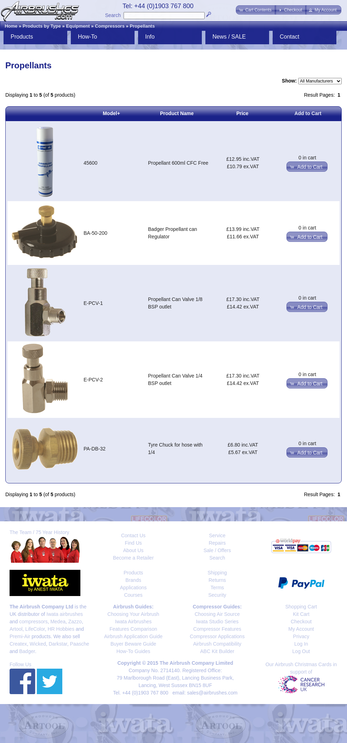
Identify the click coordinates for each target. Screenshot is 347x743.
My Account (301, 629)
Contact (289, 37)
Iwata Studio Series (217, 621)
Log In (301, 644)
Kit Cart (301, 614)
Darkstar (58, 644)
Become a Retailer (133, 558)
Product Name (177, 113)
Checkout (301, 621)
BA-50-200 (95, 233)
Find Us (133, 543)
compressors (33, 621)
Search (113, 15)
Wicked (38, 644)
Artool (16, 629)
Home (11, 26)
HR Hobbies (60, 629)
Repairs (217, 543)
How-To (87, 37)
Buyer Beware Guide (133, 644)
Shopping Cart (301, 606)
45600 (90, 163)
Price (242, 113)
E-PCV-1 (93, 303)
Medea (58, 621)
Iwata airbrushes (64, 614)
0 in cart (307, 157)
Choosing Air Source (217, 614)
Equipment (78, 26)
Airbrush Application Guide (133, 636)
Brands (133, 580)
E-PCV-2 (93, 379)
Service (217, 535)
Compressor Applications (217, 636)
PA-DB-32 (95, 449)
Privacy (301, 636)
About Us (133, 550)
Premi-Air (20, 636)
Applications (133, 587)
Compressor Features (217, 629)
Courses (133, 595)
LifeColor (35, 629)
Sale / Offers (217, 550)
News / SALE (229, 37)
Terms (217, 587)
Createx (18, 644)
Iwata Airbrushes (133, 621)
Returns (217, 580)
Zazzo (75, 621)
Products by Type (42, 26)
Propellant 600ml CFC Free (178, 163)
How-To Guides (133, 651)
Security (217, 595)
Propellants (142, 26)
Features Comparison (133, 629)
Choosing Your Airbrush (133, 614)
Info (150, 37)
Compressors (110, 26)
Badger (27, 651)
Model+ (111, 113)
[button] (256, 10)
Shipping (217, 572)
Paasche (79, 644)
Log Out (301, 651)
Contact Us (133, 535)
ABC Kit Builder (217, 651)
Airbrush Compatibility (217, 644)
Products (22, 37)
